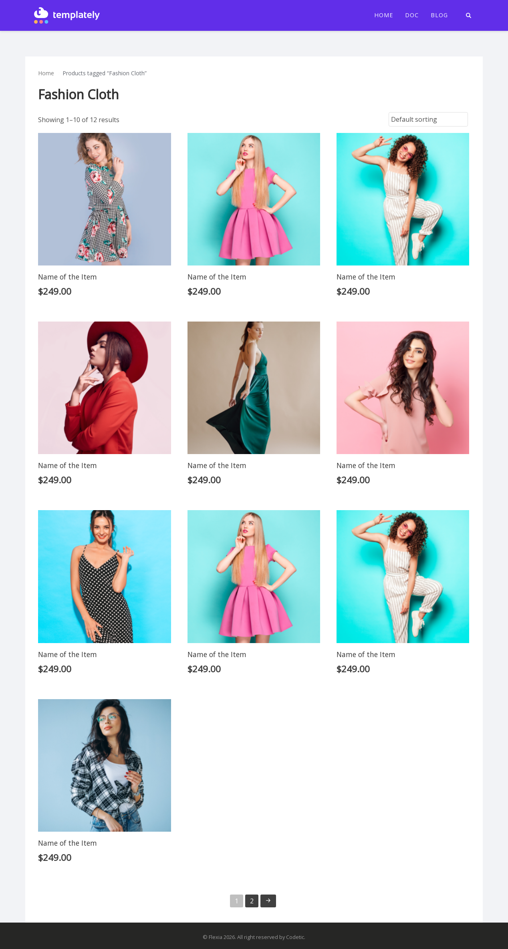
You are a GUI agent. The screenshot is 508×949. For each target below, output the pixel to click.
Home (383, 15)
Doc (412, 15)
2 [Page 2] (252, 901)
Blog (439, 15)
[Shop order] (428, 119)
